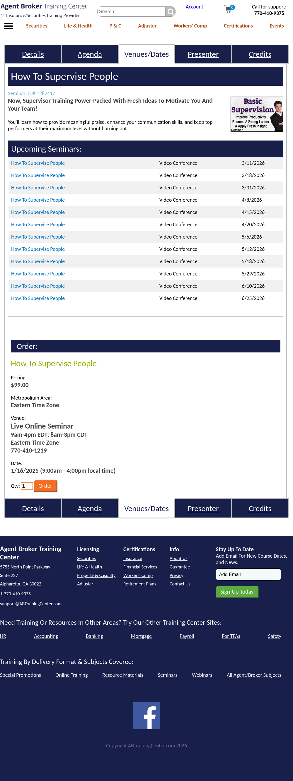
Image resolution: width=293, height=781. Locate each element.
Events (277, 26)
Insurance (132, 558)
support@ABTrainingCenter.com (31, 604)
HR (3, 636)
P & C (115, 26)
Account (194, 7)
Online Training (72, 675)
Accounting (46, 636)
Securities (36, 26)
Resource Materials (122, 675)
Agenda (90, 54)
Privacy (176, 575)
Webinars (202, 675)
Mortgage (141, 636)
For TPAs (231, 636)
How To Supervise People (38, 163)
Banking (94, 636)
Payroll (187, 636)
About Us (179, 558)
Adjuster (147, 26)
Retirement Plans (139, 584)
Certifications (238, 26)
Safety (274, 636)
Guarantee (180, 567)
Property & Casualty (96, 575)
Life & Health (78, 26)
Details (33, 54)
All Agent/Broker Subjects (254, 675)
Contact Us (180, 584)
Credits (260, 54)
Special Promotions (20, 675)
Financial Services (140, 567)
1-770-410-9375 (15, 594)
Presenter (203, 54)
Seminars (168, 675)
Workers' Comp (190, 26)
